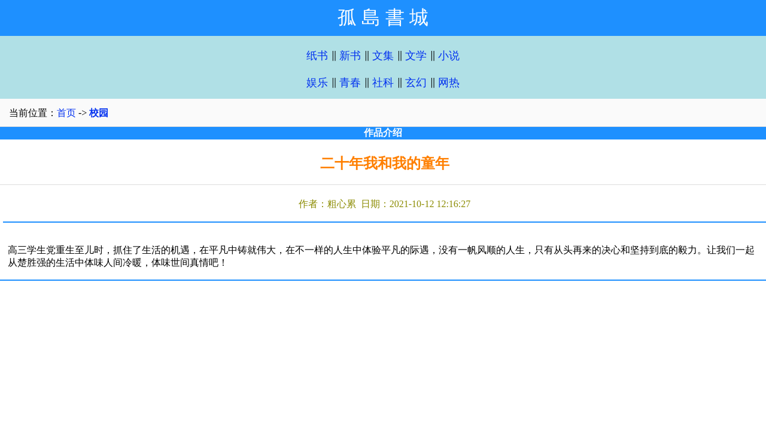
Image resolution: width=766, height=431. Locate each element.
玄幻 (416, 83)
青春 (350, 83)
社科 (383, 83)
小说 (449, 56)
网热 (449, 83)
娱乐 (317, 83)
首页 (66, 113)
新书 (350, 56)
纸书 (317, 56)
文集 (383, 56)
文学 (416, 56)
